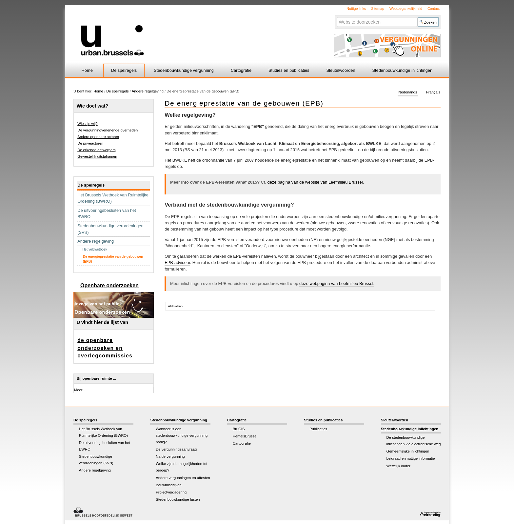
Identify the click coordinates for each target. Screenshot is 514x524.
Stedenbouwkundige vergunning (184, 70)
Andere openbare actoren (98, 137)
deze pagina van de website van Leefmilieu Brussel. (315, 182)
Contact (433, 8)
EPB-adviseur (177, 262)
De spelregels (124, 70)
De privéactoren (90, 143)
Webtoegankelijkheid (405, 8)
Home (87, 70)
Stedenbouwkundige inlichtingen (402, 70)
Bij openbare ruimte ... (96, 378)
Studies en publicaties (288, 70)
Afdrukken (175, 306)
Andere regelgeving (148, 91)
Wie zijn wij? (87, 124)
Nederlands (407, 92)
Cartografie (241, 70)
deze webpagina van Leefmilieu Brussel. (336, 283)
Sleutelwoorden (340, 70)
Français (433, 92)
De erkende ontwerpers (96, 150)
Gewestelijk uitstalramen (97, 156)
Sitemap (377, 8)
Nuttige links (356, 8)
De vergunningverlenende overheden (107, 130)
